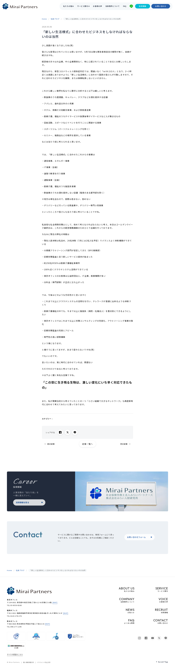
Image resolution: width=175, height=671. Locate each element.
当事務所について (112, 6)
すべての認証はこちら (15, 654)
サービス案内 (82, 6)
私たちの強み (68, 6)
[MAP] (55, 602)
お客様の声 (97, 6)
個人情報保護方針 (28, 662)
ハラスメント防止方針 (43, 662)
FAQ (124, 6)
